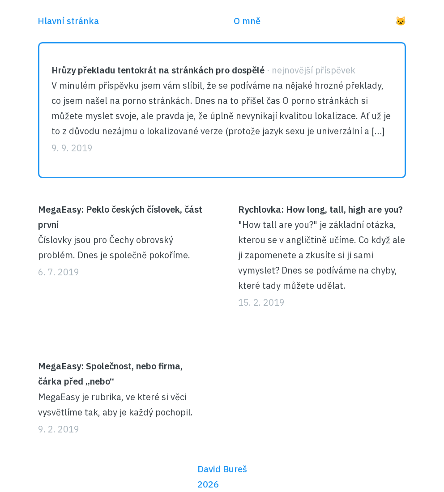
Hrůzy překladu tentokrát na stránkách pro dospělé (158, 70)
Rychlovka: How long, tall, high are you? (320, 209)
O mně (247, 21)
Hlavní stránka (68, 21)
